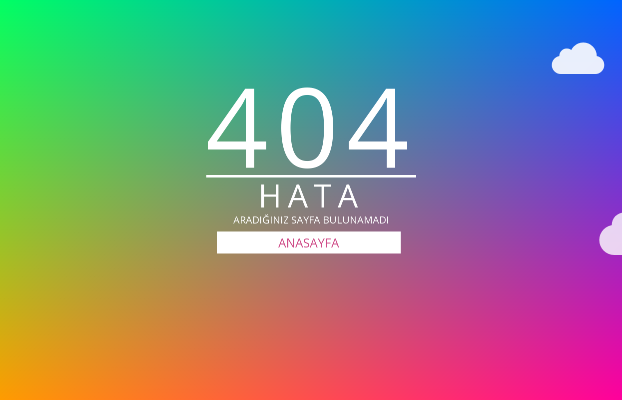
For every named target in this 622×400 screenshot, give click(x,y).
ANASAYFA (308, 242)
